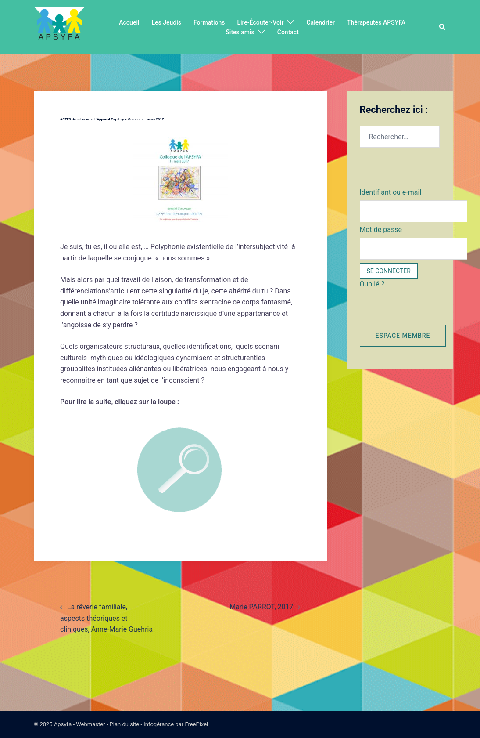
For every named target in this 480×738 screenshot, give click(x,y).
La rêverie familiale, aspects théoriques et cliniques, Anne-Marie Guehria (106, 618)
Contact (288, 32)
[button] (442, 27)
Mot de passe (381, 229)
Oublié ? (372, 284)
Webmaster (90, 724)
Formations (209, 22)
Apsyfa (63, 724)
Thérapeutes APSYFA (376, 22)
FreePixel (196, 724)
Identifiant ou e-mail (391, 192)
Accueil (129, 22)
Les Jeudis (166, 22)
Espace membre (403, 335)
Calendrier (320, 22)
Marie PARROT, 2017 (261, 607)
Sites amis (240, 32)
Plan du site (125, 724)
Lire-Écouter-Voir (260, 22)
